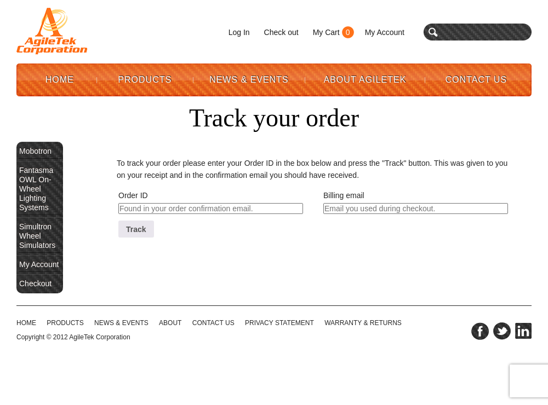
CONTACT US (213, 323)
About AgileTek (365, 79)
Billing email (343, 195)
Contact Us (476, 79)
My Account (384, 32)
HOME (26, 323)
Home (59, 79)
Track (136, 229)
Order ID (133, 195)
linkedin (523, 331)
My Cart (326, 32)
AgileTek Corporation (99, 337)
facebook (480, 331)
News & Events (249, 79)
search (433, 32)
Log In (239, 32)
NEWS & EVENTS (121, 323)
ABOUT (170, 323)
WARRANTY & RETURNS (363, 323)
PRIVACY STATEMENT (279, 323)
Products (145, 79)
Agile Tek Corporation (52, 31)
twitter (502, 331)
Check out (281, 32)
